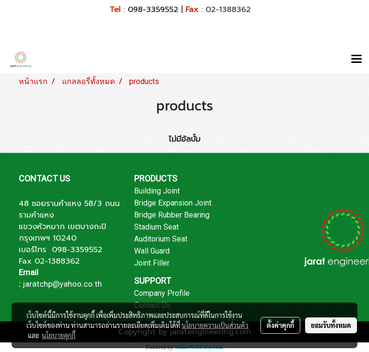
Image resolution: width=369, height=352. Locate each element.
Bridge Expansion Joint (172, 202)
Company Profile (162, 293)
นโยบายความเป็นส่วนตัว (215, 325)
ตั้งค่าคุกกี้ (280, 325)
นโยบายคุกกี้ (58, 335)
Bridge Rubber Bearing (171, 214)
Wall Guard (152, 250)
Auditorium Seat (160, 238)
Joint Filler (152, 262)
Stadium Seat (156, 226)
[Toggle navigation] (356, 59)
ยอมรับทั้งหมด (331, 325)
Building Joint (157, 190)
